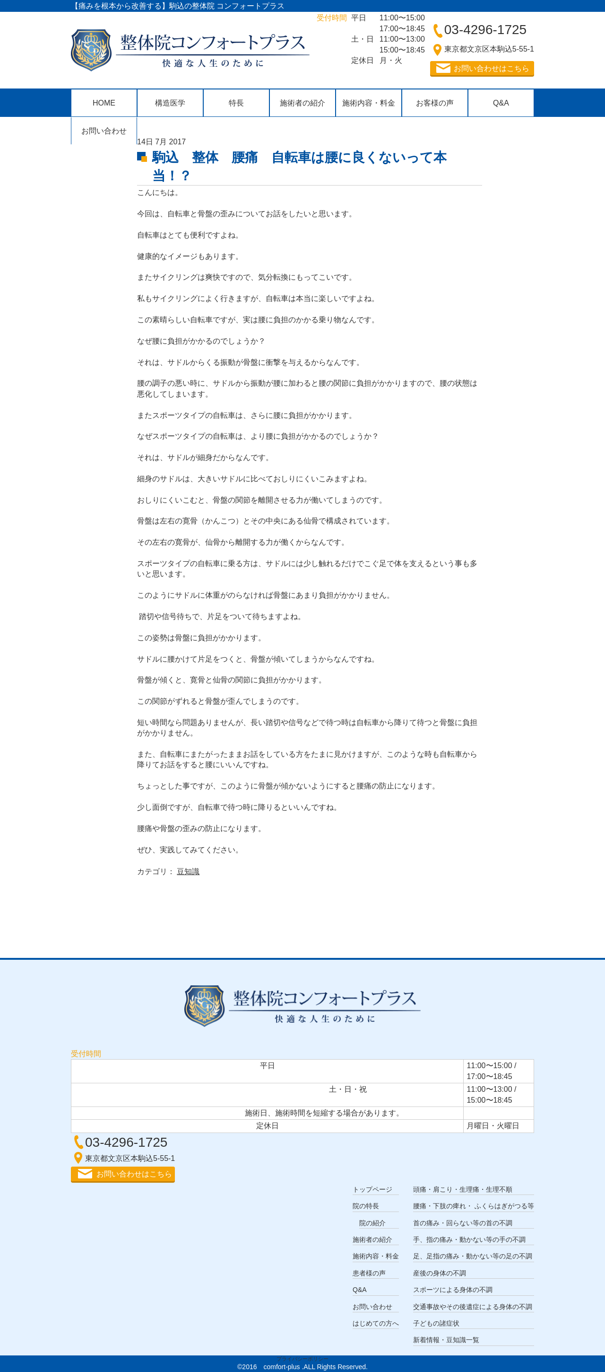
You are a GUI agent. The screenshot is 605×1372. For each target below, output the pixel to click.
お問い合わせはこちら (491, 68)
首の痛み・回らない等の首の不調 (462, 1223)
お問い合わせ (104, 131)
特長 (236, 103)
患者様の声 (369, 1273)
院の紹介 (372, 1223)
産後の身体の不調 (439, 1273)
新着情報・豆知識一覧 (446, 1340)
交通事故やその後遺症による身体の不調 (472, 1306)
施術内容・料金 (368, 103)
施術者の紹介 (302, 103)
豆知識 (188, 871)
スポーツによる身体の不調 (453, 1289)
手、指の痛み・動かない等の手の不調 (469, 1239)
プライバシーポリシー (302, 1359)
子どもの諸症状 (436, 1323)
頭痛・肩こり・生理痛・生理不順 (462, 1189)
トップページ (372, 1189)
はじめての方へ (376, 1323)
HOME (104, 103)
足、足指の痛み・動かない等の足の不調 (472, 1256)
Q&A (501, 103)
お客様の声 (435, 103)
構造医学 (170, 103)
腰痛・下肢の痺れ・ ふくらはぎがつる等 (473, 1206)
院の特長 (366, 1206)
